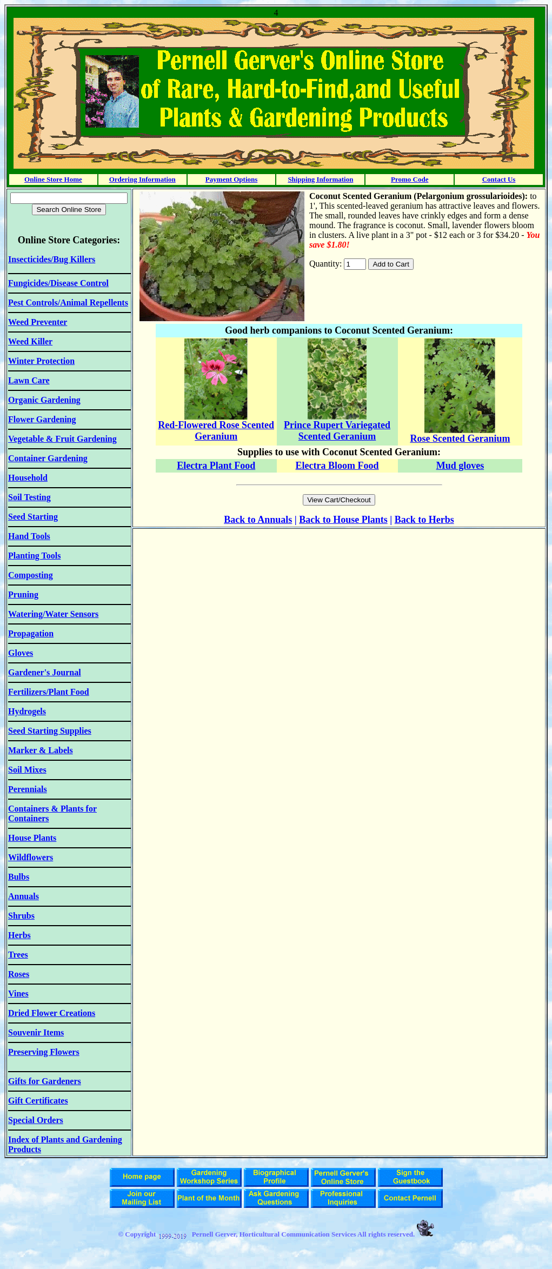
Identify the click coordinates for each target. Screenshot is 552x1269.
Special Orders (35, 1120)
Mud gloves (460, 465)
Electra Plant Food (216, 465)
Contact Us (499, 179)
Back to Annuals (258, 519)
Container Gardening (48, 458)
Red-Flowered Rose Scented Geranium (216, 431)
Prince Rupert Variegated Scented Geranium (337, 431)
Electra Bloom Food (337, 465)
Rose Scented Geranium (460, 438)
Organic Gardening (44, 399)
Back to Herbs (424, 519)
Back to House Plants (343, 519)
